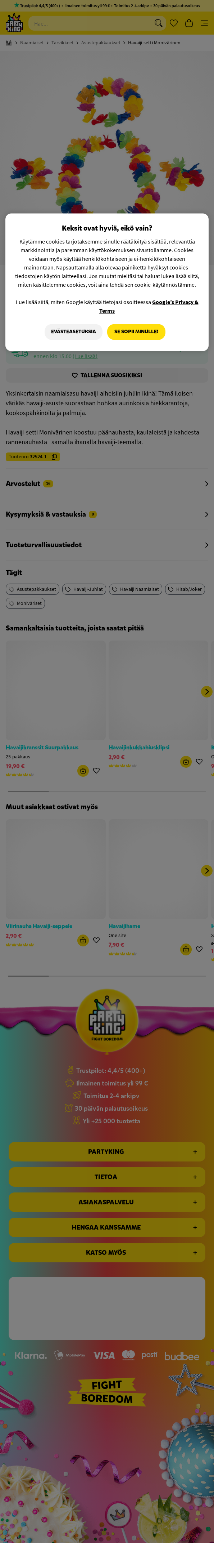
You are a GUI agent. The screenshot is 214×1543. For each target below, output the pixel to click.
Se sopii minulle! (136, 332)
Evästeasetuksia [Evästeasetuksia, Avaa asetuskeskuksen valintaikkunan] (73, 332)
